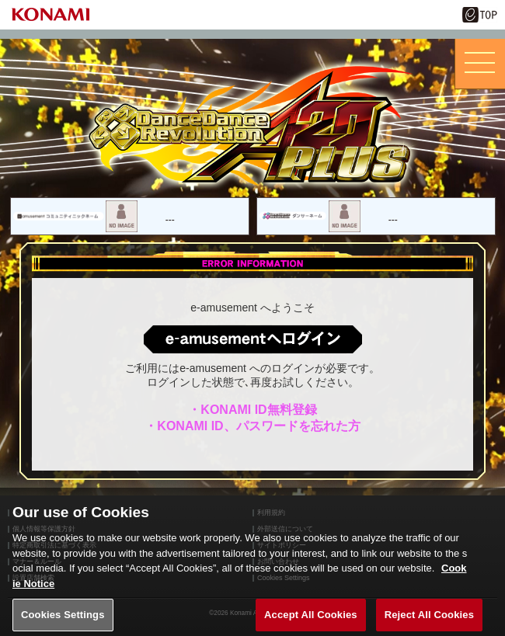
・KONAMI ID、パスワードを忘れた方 (252, 426)
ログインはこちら (253, 338)
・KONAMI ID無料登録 (252, 409)
